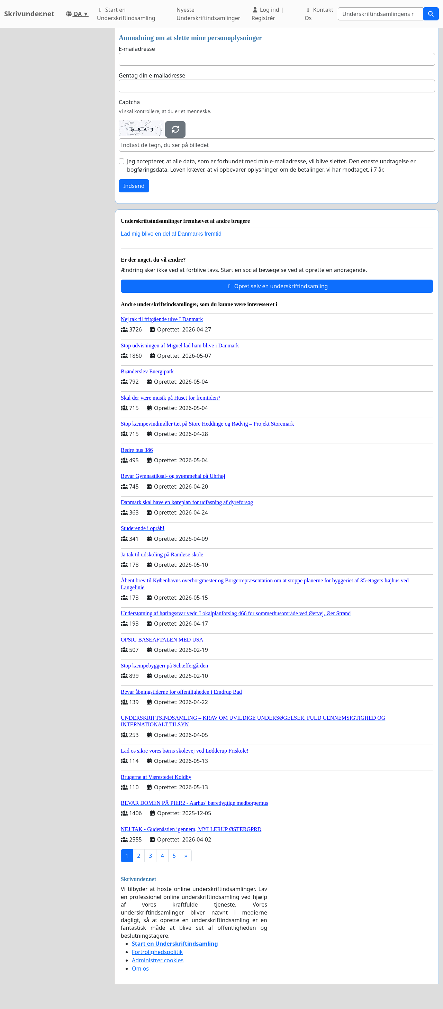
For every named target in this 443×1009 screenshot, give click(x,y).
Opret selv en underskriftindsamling (277, 286)
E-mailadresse (137, 49)
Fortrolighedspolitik (157, 952)
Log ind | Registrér (268, 14)
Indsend (134, 186)
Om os (140, 968)
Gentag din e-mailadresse (152, 75)
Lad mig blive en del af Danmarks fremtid (171, 234)
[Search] (380, 13)
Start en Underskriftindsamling (126, 14)
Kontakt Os (319, 14)
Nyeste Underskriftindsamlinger (208, 14)
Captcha (129, 102)
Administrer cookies (157, 960)
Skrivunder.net (29, 13)
